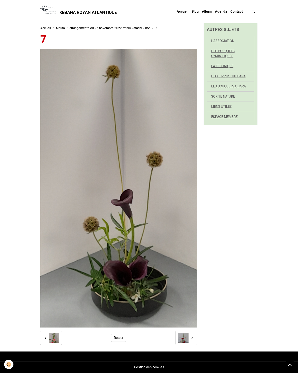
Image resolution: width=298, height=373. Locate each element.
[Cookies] (8, 364)
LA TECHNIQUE (222, 66)
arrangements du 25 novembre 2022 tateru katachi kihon (110, 28)
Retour (118, 338)
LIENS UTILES (221, 107)
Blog (195, 11)
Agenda (221, 11)
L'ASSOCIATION (222, 41)
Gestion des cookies (149, 367)
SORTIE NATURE (223, 96)
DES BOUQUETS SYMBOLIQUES (223, 53)
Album (207, 11)
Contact (236, 11)
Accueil (182, 11)
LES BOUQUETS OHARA (228, 86)
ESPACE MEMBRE (224, 117)
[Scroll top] (290, 365)
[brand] (78, 11)
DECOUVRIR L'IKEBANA (228, 76)
